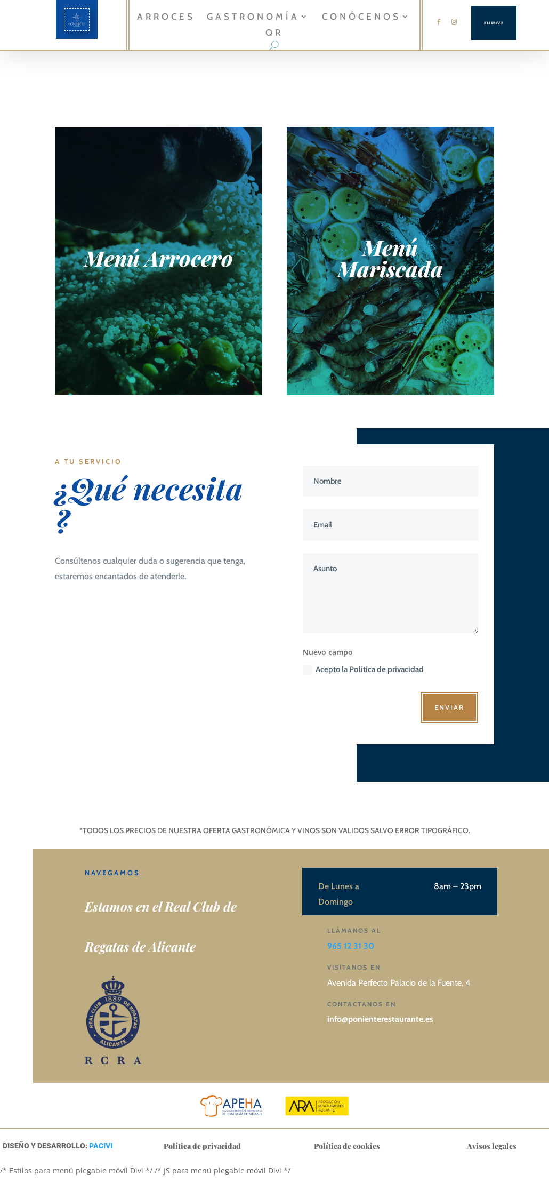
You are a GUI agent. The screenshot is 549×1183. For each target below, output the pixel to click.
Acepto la (363, 670)
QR (274, 33)
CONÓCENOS (361, 17)
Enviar (449, 707)
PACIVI (100, 1145)
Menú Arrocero (158, 258)
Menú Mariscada (390, 258)
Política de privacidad (386, 669)
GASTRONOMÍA (253, 17)
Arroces (166, 17)
